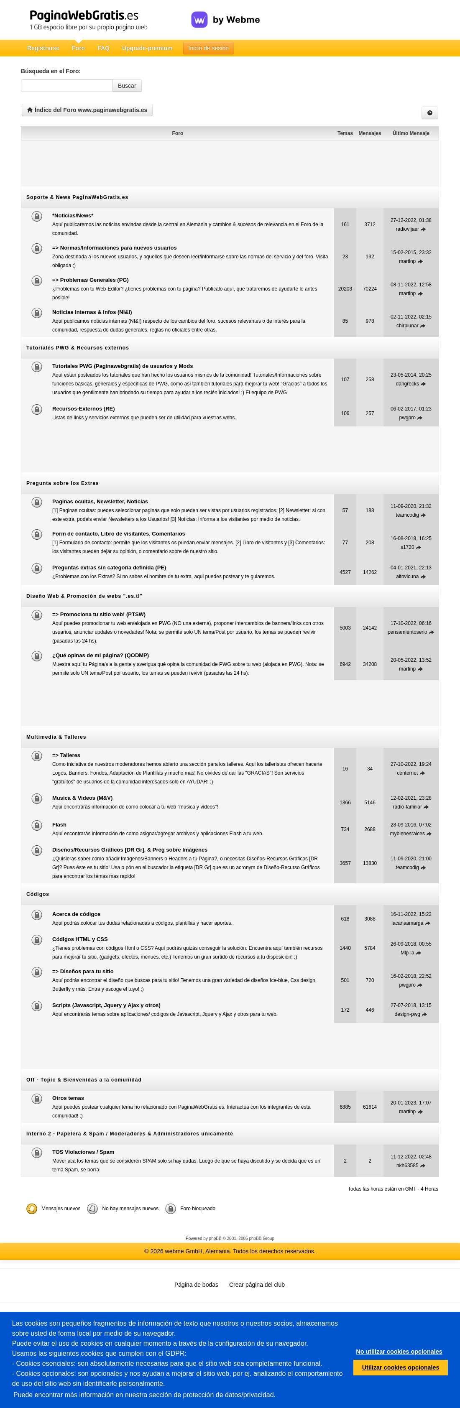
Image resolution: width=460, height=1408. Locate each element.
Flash (59, 824)
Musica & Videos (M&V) (82, 798)
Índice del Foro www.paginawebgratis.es (87, 110)
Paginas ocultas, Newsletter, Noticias (100, 501)
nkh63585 (407, 1165)
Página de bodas (196, 1284)
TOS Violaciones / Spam (83, 1152)
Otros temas (68, 1098)
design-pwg (407, 1014)
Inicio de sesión (209, 48)
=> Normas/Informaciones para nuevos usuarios (114, 248)
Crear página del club (257, 1284)
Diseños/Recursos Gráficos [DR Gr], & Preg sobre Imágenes (129, 850)
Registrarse (43, 48)
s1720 (407, 547)
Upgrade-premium (147, 48)
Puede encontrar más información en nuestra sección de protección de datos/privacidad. (144, 1394)
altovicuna (407, 576)
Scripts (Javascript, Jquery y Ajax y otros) (106, 1005)
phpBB (215, 1238)
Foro (78, 48)
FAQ (103, 48)
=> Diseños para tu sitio (83, 971)
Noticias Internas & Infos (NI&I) (92, 312)
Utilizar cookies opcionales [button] (401, 1367)
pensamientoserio (407, 632)
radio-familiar (407, 807)
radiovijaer (407, 229)
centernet (407, 773)
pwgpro (407, 418)
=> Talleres (66, 755)
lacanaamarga (407, 923)
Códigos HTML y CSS (80, 939)
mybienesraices (407, 834)
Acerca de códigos (76, 914)
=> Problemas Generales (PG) (90, 280)
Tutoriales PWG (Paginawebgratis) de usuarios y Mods (122, 366)
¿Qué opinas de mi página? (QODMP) (100, 655)
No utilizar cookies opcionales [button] (399, 1351)
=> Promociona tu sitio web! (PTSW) (99, 614)
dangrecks (407, 384)
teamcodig (407, 515)
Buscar (127, 85)
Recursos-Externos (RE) (83, 409)
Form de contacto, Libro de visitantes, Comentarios (118, 534)
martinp (407, 261)
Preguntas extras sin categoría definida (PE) (109, 567)
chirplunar (407, 326)
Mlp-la (407, 953)
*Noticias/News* (72, 215)
